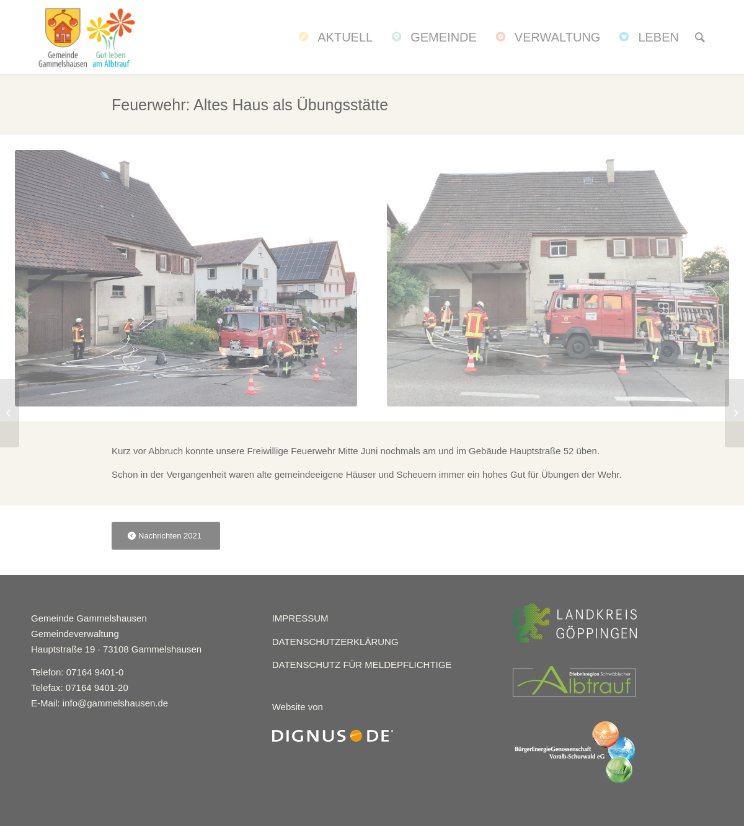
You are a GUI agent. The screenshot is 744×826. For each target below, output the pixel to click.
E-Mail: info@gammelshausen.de (99, 703)
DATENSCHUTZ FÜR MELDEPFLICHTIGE (362, 664)
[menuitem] (334, 37)
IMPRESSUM (300, 618)
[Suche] (700, 37)
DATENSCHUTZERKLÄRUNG (335, 641)
